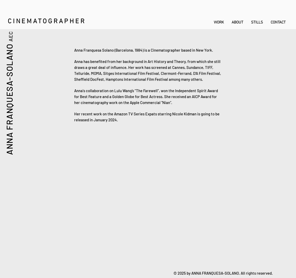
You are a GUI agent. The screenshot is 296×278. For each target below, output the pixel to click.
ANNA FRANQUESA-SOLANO (9, 99)
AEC (10, 36)
